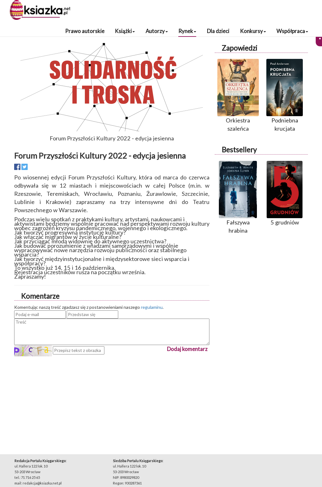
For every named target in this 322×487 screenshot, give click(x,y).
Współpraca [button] (292, 31)
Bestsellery (239, 149)
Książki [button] (125, 31)
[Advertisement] (111, 400)
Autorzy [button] (157, 31)
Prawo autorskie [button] (84, 31)
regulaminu (152, 307)
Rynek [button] (187, 31)
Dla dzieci (218, 31)
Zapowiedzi (239, 48)
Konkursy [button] (253, 31)
